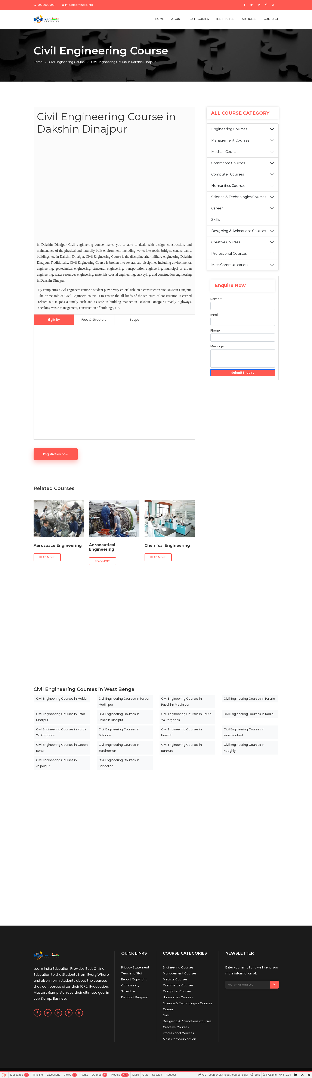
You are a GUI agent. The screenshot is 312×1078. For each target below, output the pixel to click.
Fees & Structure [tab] (93, 319)
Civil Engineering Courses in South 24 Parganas (186, 717)
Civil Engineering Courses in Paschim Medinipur (181, 701)
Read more (47, 557)
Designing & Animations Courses (238, 231)
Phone (215, 330)
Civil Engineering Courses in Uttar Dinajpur (60, 717)
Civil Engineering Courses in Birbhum (119, 732)
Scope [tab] (134, 319)
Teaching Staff (132, 973)
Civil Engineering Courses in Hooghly (244, 748)
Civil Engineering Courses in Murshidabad (244, 732)
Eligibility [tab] (54, 319)
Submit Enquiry (242, 373)
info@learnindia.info (77, 5)
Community (130, 985)
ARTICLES (249, 18)
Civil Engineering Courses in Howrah (181, 732)
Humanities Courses (228, 186)
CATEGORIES (199, 18)
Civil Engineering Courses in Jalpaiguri (56, 763)
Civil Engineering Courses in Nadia (249, 714)
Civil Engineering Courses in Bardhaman (119, 748)
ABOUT (176, 18)
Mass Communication (229, 265)
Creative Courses (225, 242)
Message (217, 346)
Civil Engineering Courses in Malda (61, 698)
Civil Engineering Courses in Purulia (249, 698)
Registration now (55, 454)
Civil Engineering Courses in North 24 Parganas (61, 732)
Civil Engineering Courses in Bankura (181, 748)
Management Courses (230, 140)
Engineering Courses (229, 129)
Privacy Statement (135, 967)
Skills (215, 220)
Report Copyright (134, 979)
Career (217, 208)
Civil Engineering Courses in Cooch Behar (62, 748)
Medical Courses (225, 152)
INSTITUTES (225, 18)
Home (38, 61)
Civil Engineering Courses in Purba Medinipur (124, 701)
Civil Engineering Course (67, 61)
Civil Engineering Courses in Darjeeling (119, 763)
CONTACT (271, 18)
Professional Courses (229, 254)
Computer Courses (227, 174)
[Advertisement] (114, 189)
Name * (216, 299)
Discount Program (134, 997)
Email (214, 315)
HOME (159, 18)
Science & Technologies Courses (238, 197)
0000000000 (44, 5)
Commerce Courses (228, 163)
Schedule (128, 991)
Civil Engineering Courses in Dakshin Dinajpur (119, 717)
